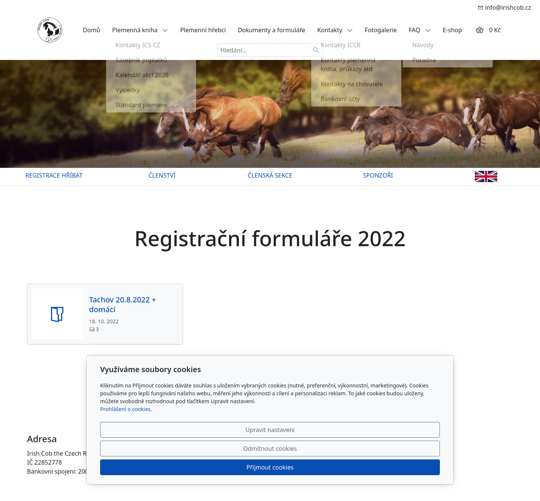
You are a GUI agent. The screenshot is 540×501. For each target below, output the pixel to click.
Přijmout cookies (403, 467)
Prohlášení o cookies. (126, 446)
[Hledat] (316, 50)
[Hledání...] (263, 50)
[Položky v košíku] (479, 30)
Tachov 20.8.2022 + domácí (122, 304)
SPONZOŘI (378, 175)
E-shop (452, 30)
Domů (91, 30)
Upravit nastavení (253, 467)
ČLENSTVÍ (162, 175)
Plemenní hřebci (203, 30)
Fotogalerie (381, 30)
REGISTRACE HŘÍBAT (54, 175)
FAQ (420, 30)
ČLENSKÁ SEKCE (270, 175)
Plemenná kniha (140, 30)
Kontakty (335, 30)
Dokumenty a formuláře (271, 30)
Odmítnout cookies (329, 467)
